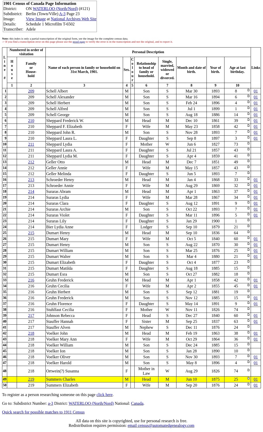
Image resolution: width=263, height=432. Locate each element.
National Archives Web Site (74, 19)
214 (31, 191)
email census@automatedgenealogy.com (161, 425)
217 (31, 315)
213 (31, 179)
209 (31, 91)
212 (31, 162)
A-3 (62, 14)
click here (105, 394)
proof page (79, 41)
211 (31, 144)
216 (31, 280)
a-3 (50, 403)
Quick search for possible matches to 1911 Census (43, 412)
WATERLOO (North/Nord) (55, 8)
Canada (137, 403)
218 (31, 333)
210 (31, 120)
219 (31, 379)
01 (256, 91)
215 (31, 233)
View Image (36, 19)
